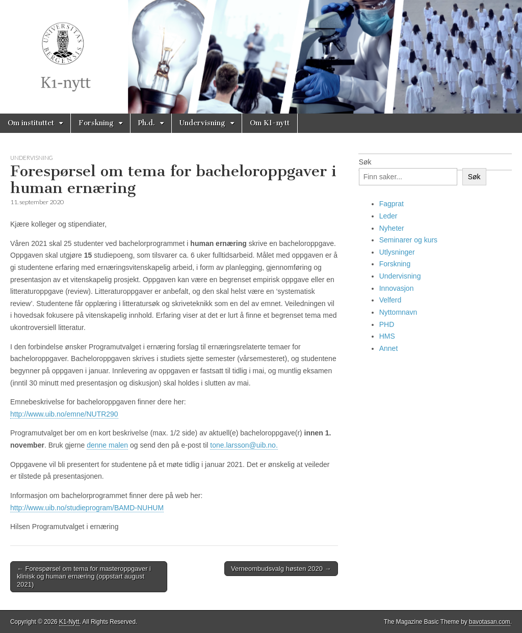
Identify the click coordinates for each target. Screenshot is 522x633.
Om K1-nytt (270, 123)
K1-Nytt (69, 621)
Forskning (96, 123)
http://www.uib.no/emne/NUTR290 (64, 414)
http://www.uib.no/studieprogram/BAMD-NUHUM (87, 508)
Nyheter (391, 228)
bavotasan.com (489, 621)
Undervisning (202, 123)
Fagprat (391, 204)
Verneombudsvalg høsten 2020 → (281, 568)
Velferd (390, 300)
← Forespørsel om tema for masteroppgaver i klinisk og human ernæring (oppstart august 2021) (84, 576)
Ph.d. (146, 123)
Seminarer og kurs (408, 240)
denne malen (107, 445)
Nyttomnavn (398, 312)
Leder (388, 216)
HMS (387, 336)
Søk (365, 162)
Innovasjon (396, 288)
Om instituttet (31, 123)
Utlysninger (397, 252)
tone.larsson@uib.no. (244, 445)
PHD (387, 324)
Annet (388, 348)
